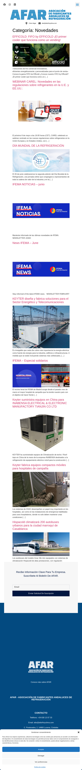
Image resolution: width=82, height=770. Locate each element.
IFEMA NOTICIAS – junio (29, 184)
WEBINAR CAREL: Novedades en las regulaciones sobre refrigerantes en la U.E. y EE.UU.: (41, 85)
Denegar (41, 756)
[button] (78, 732)
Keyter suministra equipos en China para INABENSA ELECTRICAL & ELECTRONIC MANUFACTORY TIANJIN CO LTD (40, 403)
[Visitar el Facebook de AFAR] (4, 4)
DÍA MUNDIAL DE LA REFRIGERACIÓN (38, 145)
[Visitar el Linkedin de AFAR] (15, 4)
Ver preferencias (41, 762)
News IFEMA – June (25, 242)
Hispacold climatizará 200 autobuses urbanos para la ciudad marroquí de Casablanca (36, 525)
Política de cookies (40, 767)
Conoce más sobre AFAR (41, 682)
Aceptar (41, 749)
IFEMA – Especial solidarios (30, 360)
